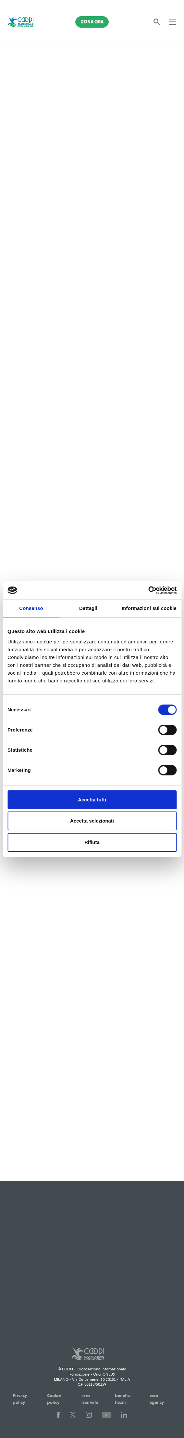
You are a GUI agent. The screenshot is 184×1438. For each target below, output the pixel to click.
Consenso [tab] (31, 608)
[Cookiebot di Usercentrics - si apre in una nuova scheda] (148, 590)
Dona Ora (92, 21)
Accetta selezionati (92, 821)
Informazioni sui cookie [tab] (149, 608)
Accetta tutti (92, 799)
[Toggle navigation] (172, 22)
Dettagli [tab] (88, 608)
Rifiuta (92, 842)
